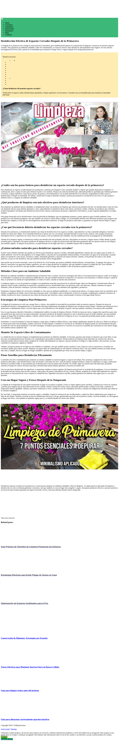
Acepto (4, 737)
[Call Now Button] (7, 739)
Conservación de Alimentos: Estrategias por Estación (24, 638)
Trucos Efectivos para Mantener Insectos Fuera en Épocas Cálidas (30, 667)
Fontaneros (9, 27)
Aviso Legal (5, 729)
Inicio (7, 23)
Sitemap (14, 729)
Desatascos (9, 30)
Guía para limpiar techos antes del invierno (20, 690)
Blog (7, 32)
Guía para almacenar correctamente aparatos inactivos (25, 719)
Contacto (8, 34)
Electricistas (9, 29)
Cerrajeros (9, 25)
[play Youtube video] (59, 135)
